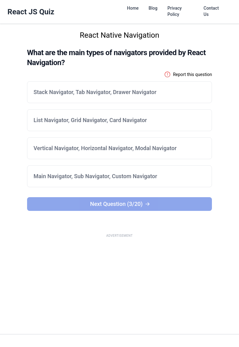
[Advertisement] (119, 284)
